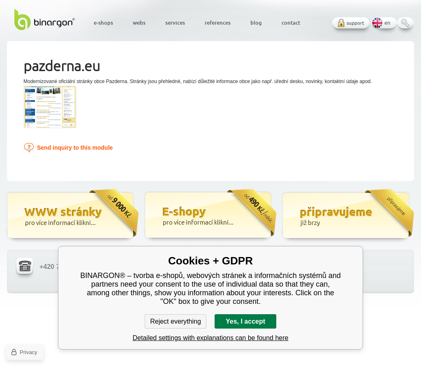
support (355, 23)
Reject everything (175, 321)
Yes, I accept (245, 321)
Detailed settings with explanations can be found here (211, 337)
